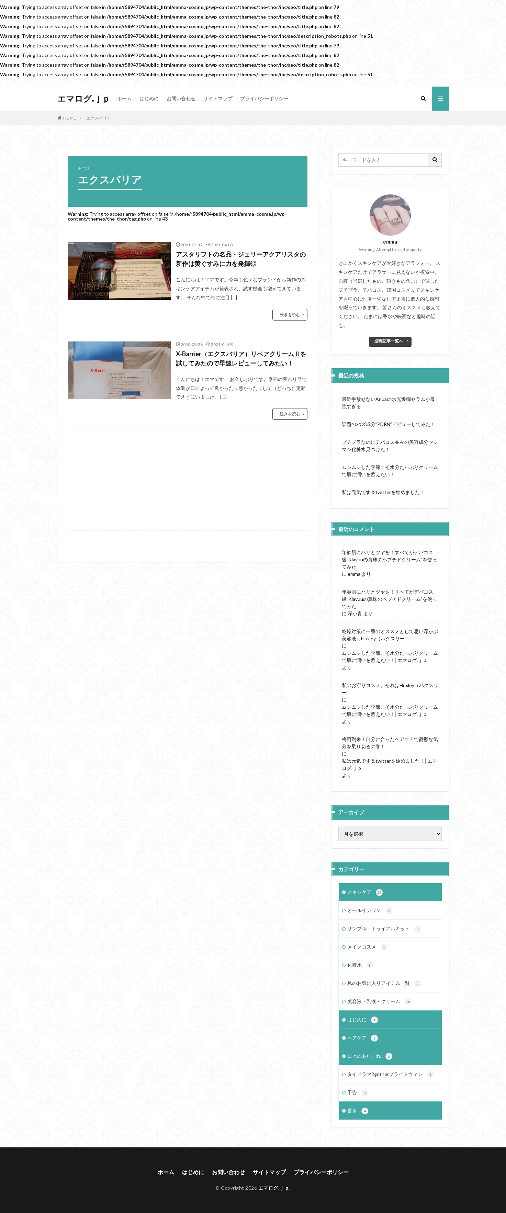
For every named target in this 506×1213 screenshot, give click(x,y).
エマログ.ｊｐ (83, 98)
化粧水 (360, 965)
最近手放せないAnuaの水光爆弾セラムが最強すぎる (388, 402)
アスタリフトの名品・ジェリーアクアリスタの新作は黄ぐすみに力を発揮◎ (241, 258)
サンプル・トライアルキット (384, 928)
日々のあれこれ (369, 1056)
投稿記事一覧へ (388, 341)
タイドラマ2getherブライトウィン (390, 1074)
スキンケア (365, 892)
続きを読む (290, 314)
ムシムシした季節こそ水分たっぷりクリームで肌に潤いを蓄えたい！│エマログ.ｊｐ (390, 656)
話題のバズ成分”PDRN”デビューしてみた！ (388, 424)
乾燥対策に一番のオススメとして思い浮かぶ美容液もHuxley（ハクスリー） (390, 634)
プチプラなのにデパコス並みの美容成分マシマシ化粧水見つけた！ (390, 445)
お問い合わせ (181, 98)
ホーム (124, 98)
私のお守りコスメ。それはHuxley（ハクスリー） (390, 688)
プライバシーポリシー (264, 98)
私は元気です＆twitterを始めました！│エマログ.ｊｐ (389, 764)
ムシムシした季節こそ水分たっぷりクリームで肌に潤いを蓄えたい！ (390, 470)
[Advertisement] (187, 480)
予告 (357, 1092)
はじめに (149, 98)
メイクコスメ (367, 947)
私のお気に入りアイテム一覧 (384, 983)
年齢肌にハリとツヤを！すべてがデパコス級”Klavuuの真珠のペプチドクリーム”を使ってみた (389, 559)
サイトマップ (217, 98)
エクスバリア (98, 118)
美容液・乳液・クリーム (379, 1001)
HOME (69, 118)
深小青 (355, 613)
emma (354, 574)
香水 (357, 1111)
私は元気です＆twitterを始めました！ (383, 492)
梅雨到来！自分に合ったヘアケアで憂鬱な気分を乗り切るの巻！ (390, 742)
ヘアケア (362, 1038)
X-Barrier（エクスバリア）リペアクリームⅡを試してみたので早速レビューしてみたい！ (241, 358)
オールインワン (369, 910)
